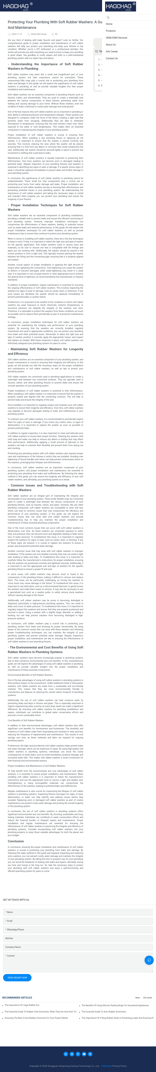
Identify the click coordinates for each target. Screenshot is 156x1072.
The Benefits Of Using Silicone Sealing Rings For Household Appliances (115, 1005)
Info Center (147, 998)
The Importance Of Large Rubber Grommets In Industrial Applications (22, 1005)
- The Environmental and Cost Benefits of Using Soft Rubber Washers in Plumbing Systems (125, 80)
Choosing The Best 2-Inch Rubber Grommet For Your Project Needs (36, 1018)
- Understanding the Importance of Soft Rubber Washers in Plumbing (125, 59)
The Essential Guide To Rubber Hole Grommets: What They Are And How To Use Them (41, 1011)
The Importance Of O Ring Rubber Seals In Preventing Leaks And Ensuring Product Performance (118, 1018)
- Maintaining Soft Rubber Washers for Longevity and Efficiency (125, 70)
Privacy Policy (120, 1066)
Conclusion (106, 85)
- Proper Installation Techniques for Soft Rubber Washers (125, 65)
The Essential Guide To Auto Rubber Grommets (104, 1011)
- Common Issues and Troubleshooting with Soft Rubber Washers (125, 75)
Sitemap (107, 1066)
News (137, 998)
